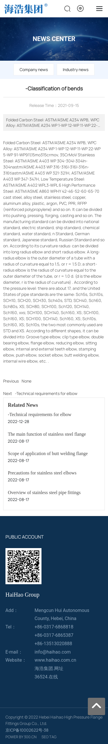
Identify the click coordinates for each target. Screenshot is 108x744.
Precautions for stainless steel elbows (42, 472)
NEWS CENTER (54, 38)
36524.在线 (46, 677)
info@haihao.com (53, 652)
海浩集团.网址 (49, 668)
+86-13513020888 (53, 643)
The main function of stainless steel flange (47, 434)
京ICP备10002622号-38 (26, 730)
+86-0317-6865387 (54, 635)
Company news (34, 69)
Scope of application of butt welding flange (48, 453)
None (26, 381)
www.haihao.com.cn (55, 660)
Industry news (75, 69)
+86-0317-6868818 (54, 627)
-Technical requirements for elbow (46, 393)
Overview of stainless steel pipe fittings (44, 492)
